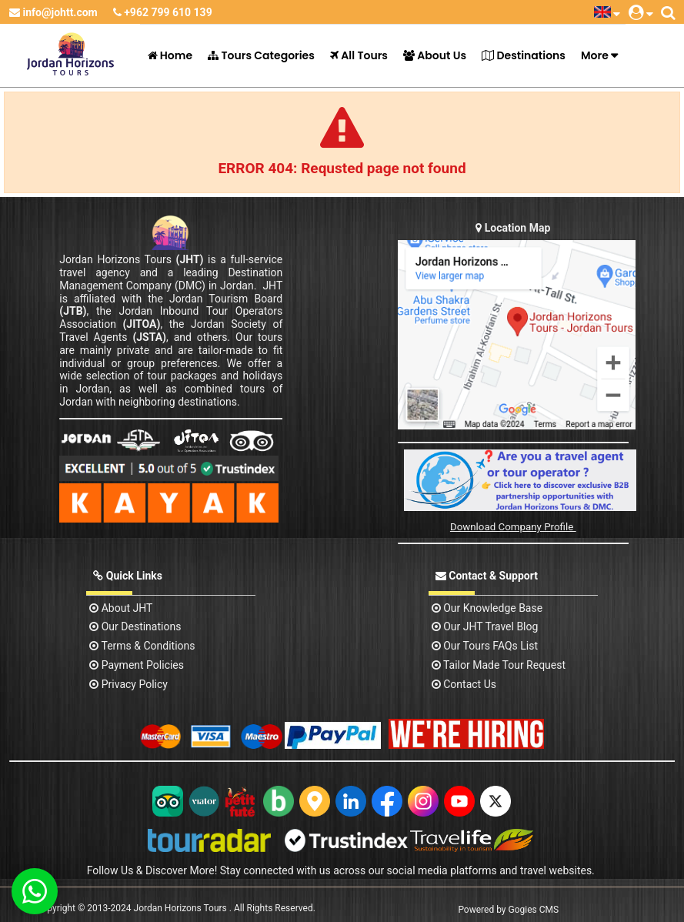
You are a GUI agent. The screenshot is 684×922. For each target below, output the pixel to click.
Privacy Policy (128, 684)
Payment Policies (136, 665)
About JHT (120, 608)
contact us (464, 684)
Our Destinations (135, 626)
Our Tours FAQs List (485, 646)
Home (170, 55)
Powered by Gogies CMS (508, 909)
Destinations (524, 55)
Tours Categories (261, 55)
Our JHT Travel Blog (485, 626)
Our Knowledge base (487, 608)
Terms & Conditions (142, 646)
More (595, 55)
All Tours (359, 55)
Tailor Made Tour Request (499, 665)
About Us (434, 55)
